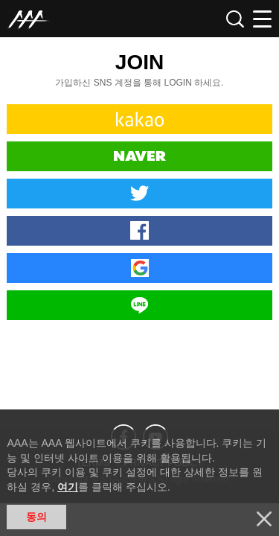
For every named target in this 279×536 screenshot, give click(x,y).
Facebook (139, 231)
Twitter (139, 193)
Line (139, 305)
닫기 (264, 518)
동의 (36, 517)
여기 (67, 487)
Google (139, 268)
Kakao (139, 119)
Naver (139, 156)
